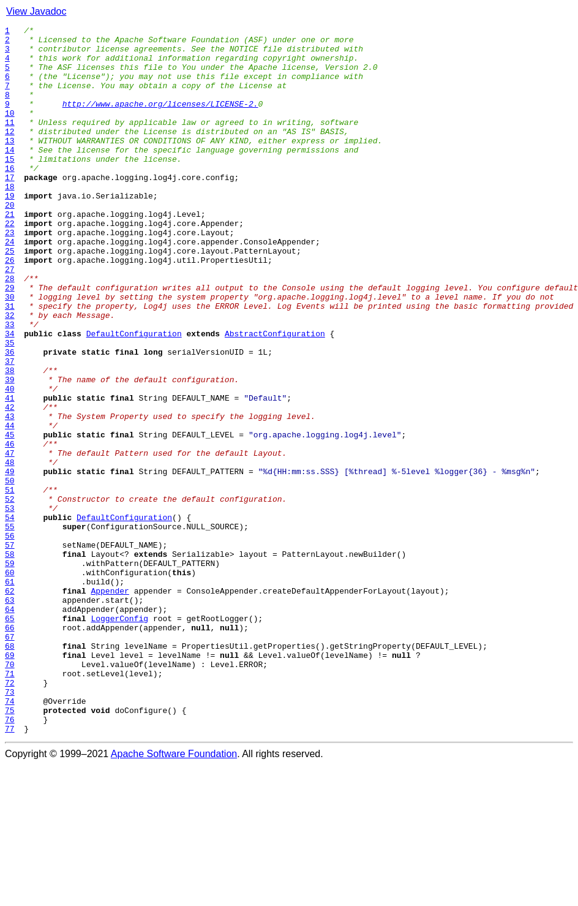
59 (10, 671)
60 (10, 682)
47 (10, 539)
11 (10, 142)
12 (10, 153)
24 (10, 285)
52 (10, 594)
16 (10, 197)
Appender (110, 704)
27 (10, 318)
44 (10, 506)
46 (10, 528)
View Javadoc (36, 11)
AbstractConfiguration (275, 395)
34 (10, 395)
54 (10, 616)
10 (10, 131)
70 (10, 792)
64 (10, 726)
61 (10, 693)
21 (10, 252)
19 (10, 230)
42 (10, 483)
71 (10, 803)
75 (10, 847)
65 (10, 737)
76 (10, 858)
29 (10, 340)
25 (10, 296)
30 (10, 351)
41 (10, 472)
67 (10, 759)
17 (10, 208)
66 (10, 748)
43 (10, 494)
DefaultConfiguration (134, 395)
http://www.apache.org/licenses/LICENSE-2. (160, 120)
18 (10, 219)
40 (10, 461)
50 (10, 572)
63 (10, 715)
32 (10, 373)
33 (10, 384)
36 (10, 417)
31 (10, 362)
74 (10, 836)
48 (10, 550)
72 (10, 814)
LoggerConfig (119, 737)
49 (10, 561)
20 (10, 241)
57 (10, 649)
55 (10, 627)
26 (10, 307)
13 (10, 164)
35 (10, 406)
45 (10, 517)
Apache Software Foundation (174, 895)
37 (10, 428)
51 (10, 583)
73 (10, 825)
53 (10, 605)
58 (10, 660)
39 (10, 450)
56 (10, 638)
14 (10, 175)
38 (10, 439)
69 (10, 781)
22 (10, 263)
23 (10, 274)
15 (10, 186)
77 (10, 869)
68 (10, 770)
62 (10, 704)
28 (10, 329)
